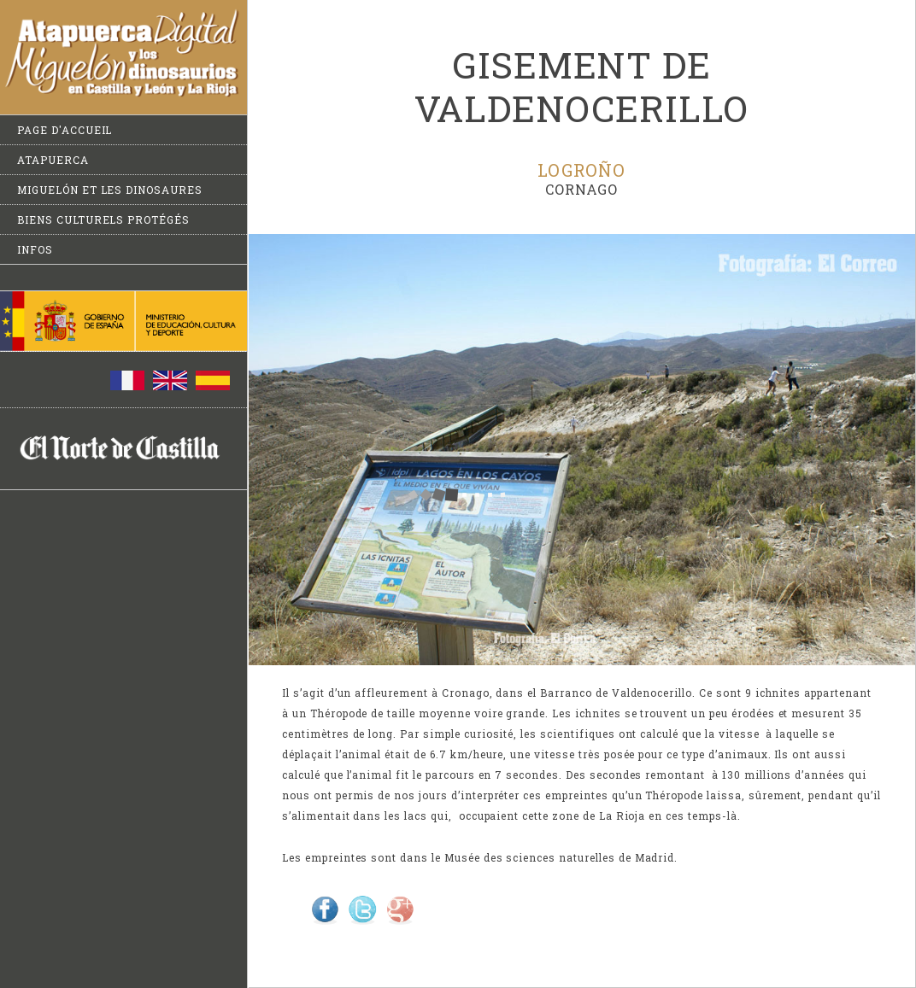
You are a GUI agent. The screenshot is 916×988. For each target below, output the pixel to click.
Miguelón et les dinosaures (110, 189)
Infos (35, 249)
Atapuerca (53, 160)
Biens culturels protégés (103, 219)
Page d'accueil (64, 130)
